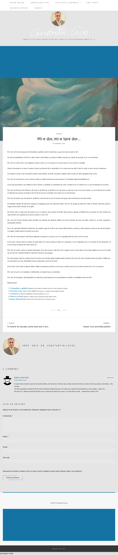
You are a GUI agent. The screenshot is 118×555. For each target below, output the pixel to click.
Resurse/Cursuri (18, 8)
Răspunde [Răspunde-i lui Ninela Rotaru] (110, 377)
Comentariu (8, 416)
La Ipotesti (14, 294)
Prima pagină (17, 2)
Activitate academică (64, 2)
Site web (6, 457)
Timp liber (87, 2)
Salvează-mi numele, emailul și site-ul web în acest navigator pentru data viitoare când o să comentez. (42, 471)
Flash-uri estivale (16, 296)
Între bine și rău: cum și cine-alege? (23, 291)
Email (5, 447)
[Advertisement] (59, 525)
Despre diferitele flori (18, 299)
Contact (37, 8)
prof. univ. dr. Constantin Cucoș (49, 345)
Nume (6, 436)
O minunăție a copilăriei (19, 288)
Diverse (59, 134)
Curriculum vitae (38, 2)
